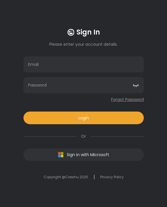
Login (83, 118)
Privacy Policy (112, 177)
